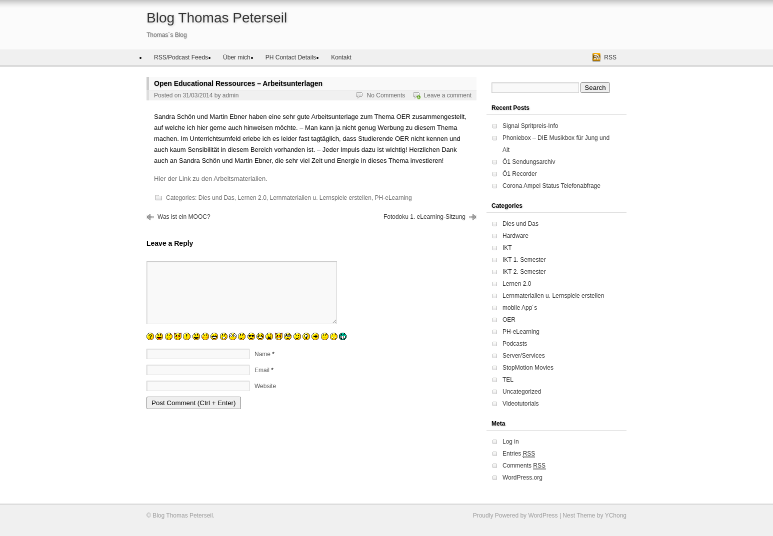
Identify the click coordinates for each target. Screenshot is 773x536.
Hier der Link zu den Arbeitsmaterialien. (211, 178)
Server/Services (523, 355)
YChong (615, 515)
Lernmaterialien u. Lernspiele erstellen (320, 197)
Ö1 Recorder (519, 173)
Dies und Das (216, 197)
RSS (610, 57)
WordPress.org (522, 477)
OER (509, 319)
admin (230, 95)
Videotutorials (520, 403)
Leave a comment (448, 95)
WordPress (543, 515)
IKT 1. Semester (524, 259)
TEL (508, 379)
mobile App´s (519, 307)
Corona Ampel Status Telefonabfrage (551, 185)
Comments (524, 466)
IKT (507, 247)
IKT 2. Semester (524, 271)
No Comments (386, 95)
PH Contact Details (291, 57)
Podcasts (514, 343)
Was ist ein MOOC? (184, 216)
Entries (518, 454)
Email (262, 382)
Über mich (236, 57)
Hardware (515, 235)
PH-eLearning (393, 197)
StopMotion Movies (528, 367)
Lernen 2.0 (252, 197)
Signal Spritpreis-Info (530, 125)
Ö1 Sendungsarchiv (528, 161)
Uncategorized (521, 391)
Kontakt (341, 57)
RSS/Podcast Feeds (181, 57)
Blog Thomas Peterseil (216, 17)
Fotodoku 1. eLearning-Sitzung (425, 216)
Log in (510, 441)
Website (265, 398)
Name (262, 366)
